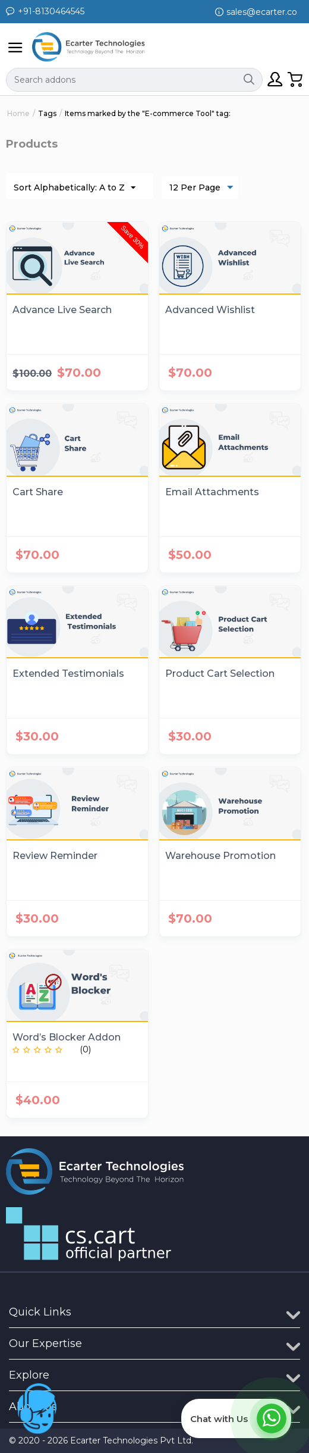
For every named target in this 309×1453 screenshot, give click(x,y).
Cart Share (37, 492)
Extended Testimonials (68, 673)
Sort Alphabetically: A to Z (74, 188)
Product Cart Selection (220, 673)
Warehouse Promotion (220, 855)
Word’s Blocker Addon (66, 1037)
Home (18, 113)
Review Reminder (54, 855)
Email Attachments (212, 492)
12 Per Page (201, 188)
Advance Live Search (62, 309)
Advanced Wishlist (210, 309)
